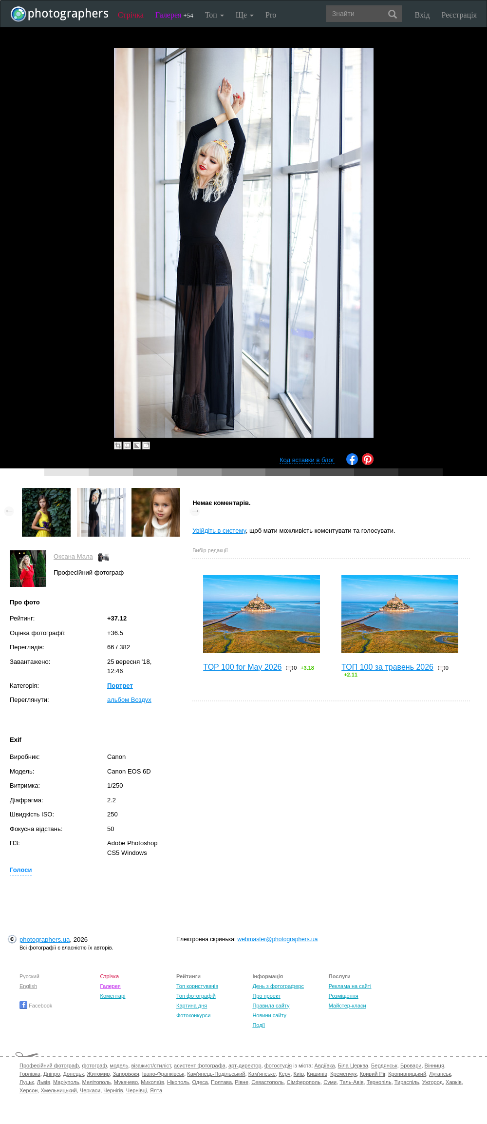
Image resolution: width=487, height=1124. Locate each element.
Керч (284, 1074)
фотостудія (278, 1065)
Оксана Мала (73, 556)
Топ (214, 15)
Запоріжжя (126, 1074)
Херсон (28, 1090)
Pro (270, 15)
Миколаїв (152, 1082)
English (28, 986)
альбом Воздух (129, 699)
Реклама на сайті (350, 986)
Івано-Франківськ (163, 1074)
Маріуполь (66, 1082)
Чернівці (136, 1090)
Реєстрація (459, 15)
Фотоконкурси (193, 1015)
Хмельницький (59, 1090)
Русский (29, 976)
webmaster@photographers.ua (278, 939)
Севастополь (267, 1082)
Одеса (199, 1082)
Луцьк (26, 1082)
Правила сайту (270, 1005)
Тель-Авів (351, 1082)
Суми (330, 1082)
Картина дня (191, 1005)
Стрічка (131, 15)
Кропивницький (407, 1074)
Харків (454, 1082)
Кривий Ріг (372, 1074)
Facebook (35, 1005)
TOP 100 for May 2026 (242, 667)
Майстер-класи (347, 1005)
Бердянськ (384, 1065)
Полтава (221, 1082)
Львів (43, 1082)
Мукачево (126, 1082)
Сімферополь (303, 1082)
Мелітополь (96, 1082)
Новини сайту (269, 1015)
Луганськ (440, 1074)
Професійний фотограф (49, 1065)
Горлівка (29, 1074)
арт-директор (245, 1065)
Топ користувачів (197, 986)
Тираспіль (406, 1082)
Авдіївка (325, 1065)
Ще (245, 15)
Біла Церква (353, 1065)
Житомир (98, 1074)
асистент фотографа (199, 1065)
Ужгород (432, 1082)
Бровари (411, 1065)
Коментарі (113, 996)
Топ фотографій (196, 996)
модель (119, 1065)
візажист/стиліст (150, 1065)
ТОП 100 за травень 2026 (387, 667)
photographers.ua (44, 939)
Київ (299, 1074)
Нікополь (178, 1082)
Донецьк (73, 1074)
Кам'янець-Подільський (216, 1074)
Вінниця (434, 1065)
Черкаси (90, 1090)
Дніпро (51, 1074)
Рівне (241, 1082)
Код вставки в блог (307, 460)
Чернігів (113, 1090)
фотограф (94, 1065)
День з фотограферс (278, 986)
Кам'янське (262, 1074)
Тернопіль (379, 1082)
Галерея (174, 15)
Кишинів (317, 1074)
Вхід (422, 15)
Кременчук (343, 1074)
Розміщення (343, 996)
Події (258, 1025)
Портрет (120, 685)
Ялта (156, 1090)
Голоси (21, 869)
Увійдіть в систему (219, 530)
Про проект (266, 996)
